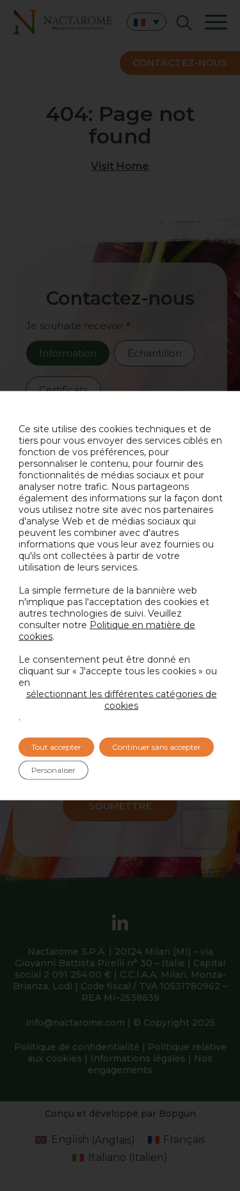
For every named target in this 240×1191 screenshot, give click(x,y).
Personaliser (53, 770)
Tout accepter (56, 747)
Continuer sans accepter (156, 747)
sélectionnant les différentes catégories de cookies (121, 699)
